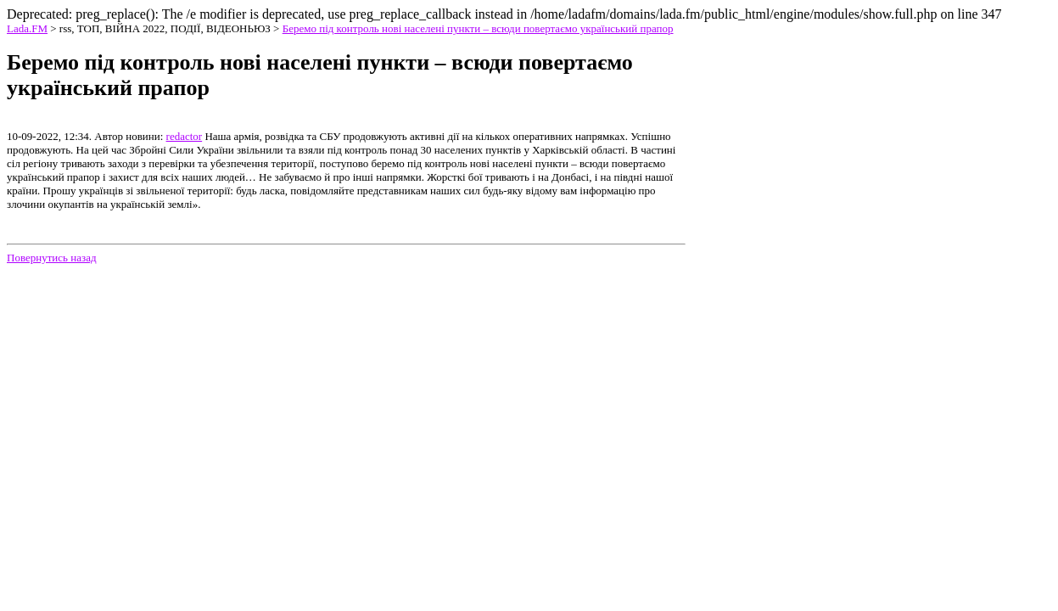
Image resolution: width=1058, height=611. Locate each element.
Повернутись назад (52, 257)
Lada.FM (27, 28)
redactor (184, 136)
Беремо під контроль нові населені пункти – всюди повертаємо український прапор (478, 28)
